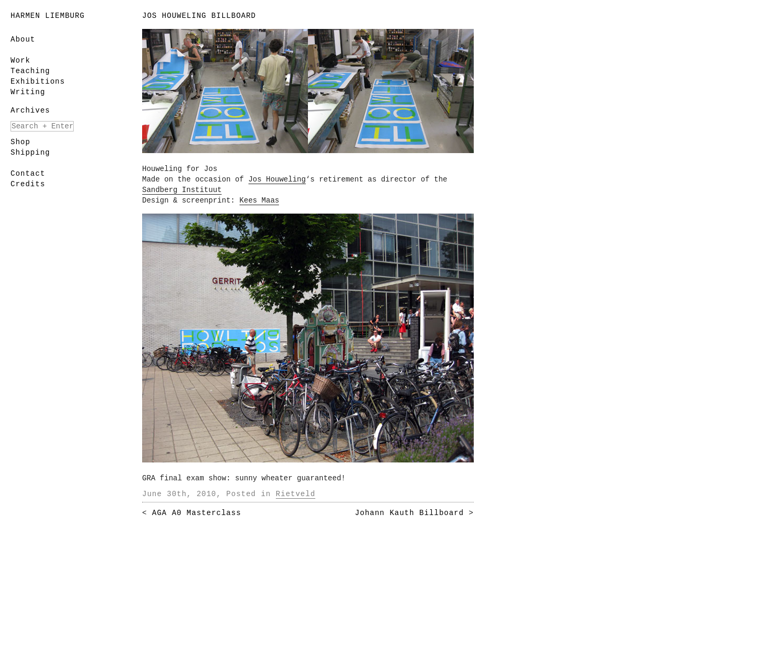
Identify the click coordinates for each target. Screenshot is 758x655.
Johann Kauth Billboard (409, 513)
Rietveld (295, 494)
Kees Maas (260, 200)
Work (21, 60)
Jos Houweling (277, 179)
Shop (21, 142)
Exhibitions (38, 81)
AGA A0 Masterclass (196, 513)
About (23, 39)
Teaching (30, 71)
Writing (28, 92)
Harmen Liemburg (48, 16)
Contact (28, 173)
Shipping (30, 152)
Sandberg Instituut (182, 190)
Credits (28, 184)
